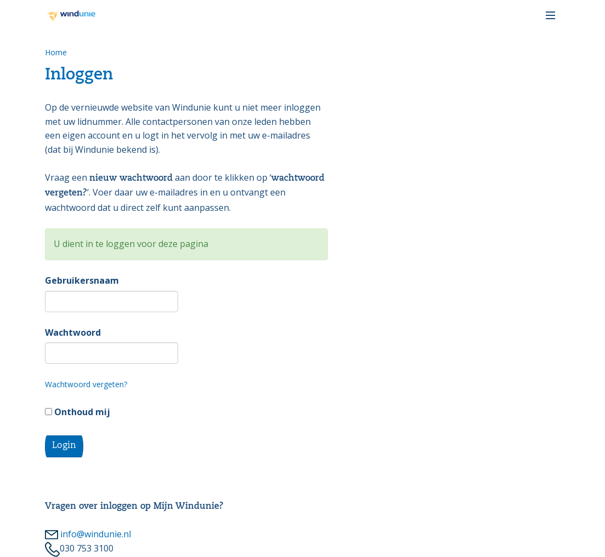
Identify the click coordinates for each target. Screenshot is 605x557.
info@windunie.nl (88, 534)
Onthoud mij (77, 412)
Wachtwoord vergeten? (86, 384)
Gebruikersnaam (82, 280)
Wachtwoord (73, 332)
